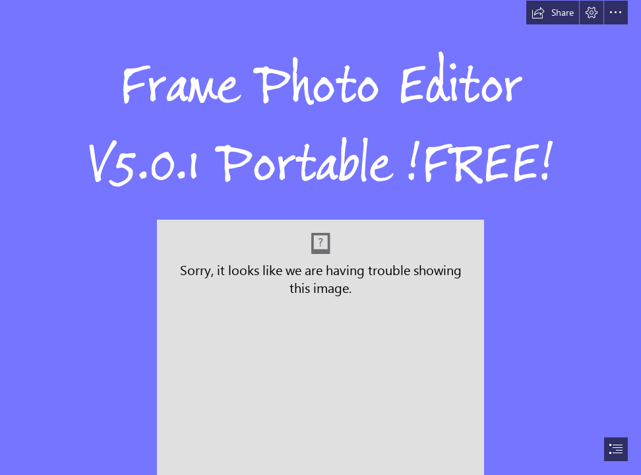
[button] (552, 12)
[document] (320, 237)
